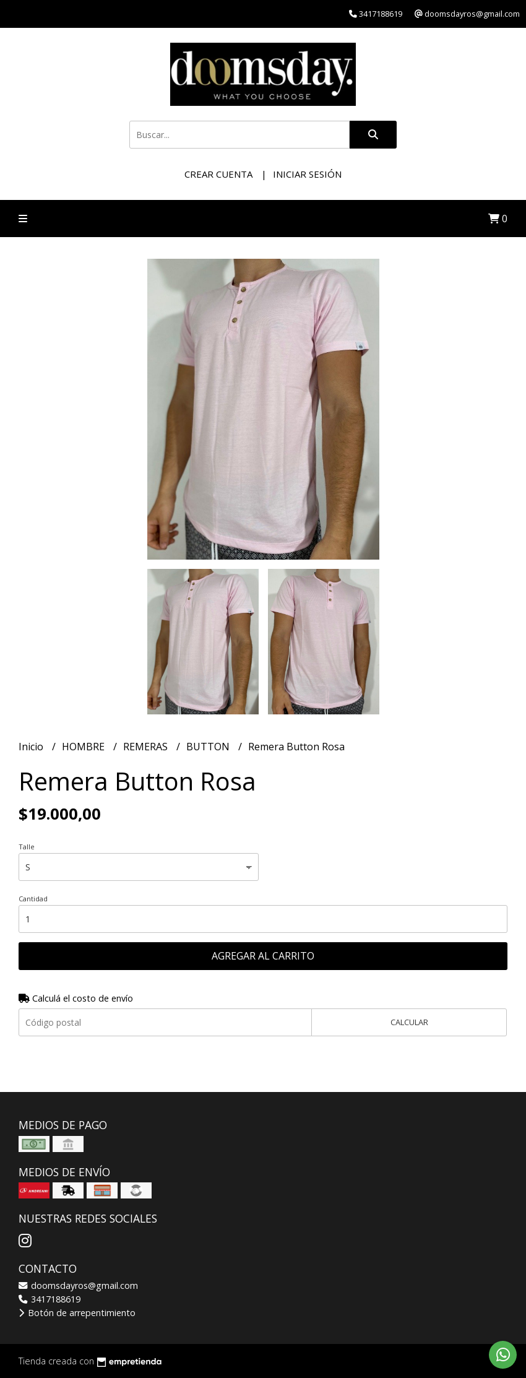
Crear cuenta (218, 174)
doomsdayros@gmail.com (78, 1285)
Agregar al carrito (263, 956)
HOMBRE (84, 746)
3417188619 (49, 1299)
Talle (27, 846)
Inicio (32, 746)
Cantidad (33, 898)
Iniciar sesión (307, 174)
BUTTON (209, 746)
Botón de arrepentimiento (77, 1313)
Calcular (409, 1022)
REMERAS (146, 746)
